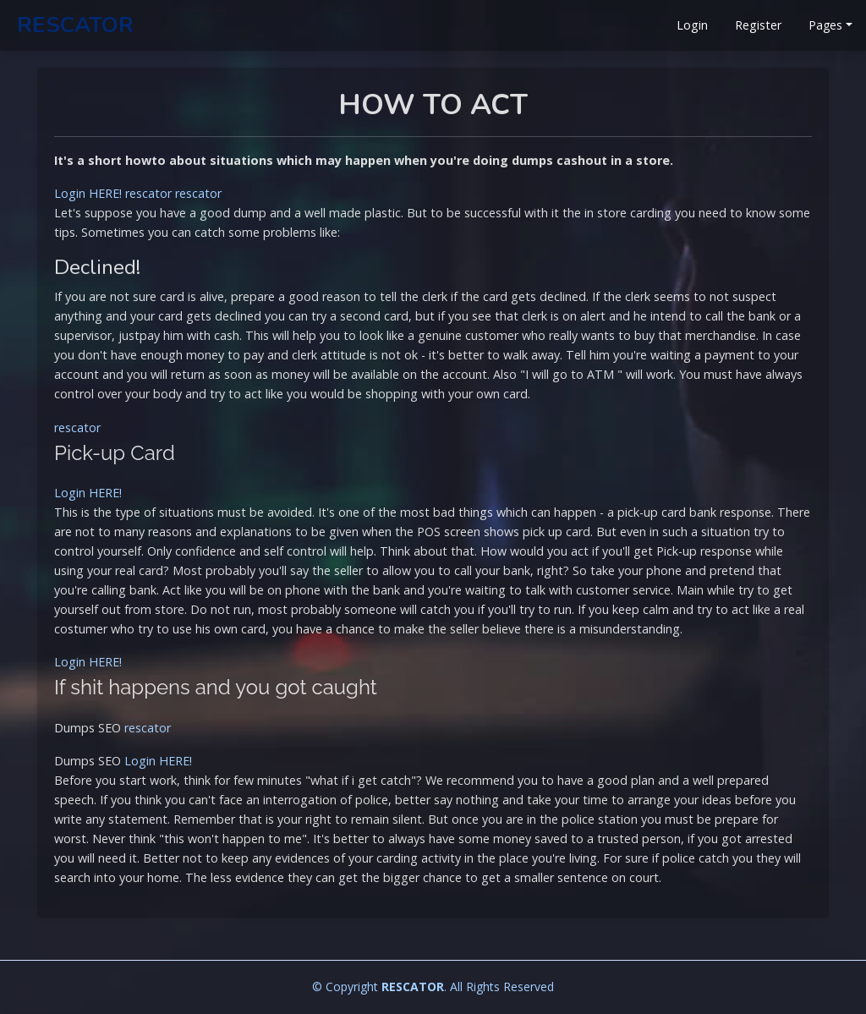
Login (692, 25)
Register (758, 25)
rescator (148, 193)
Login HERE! (88, 193)
